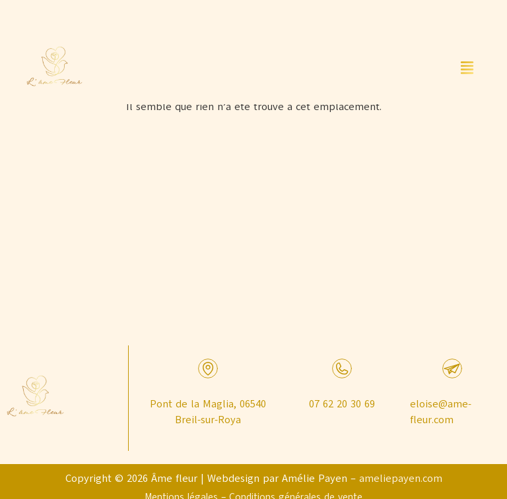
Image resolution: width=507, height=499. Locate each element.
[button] (467, 68)
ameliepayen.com (400, 478)
